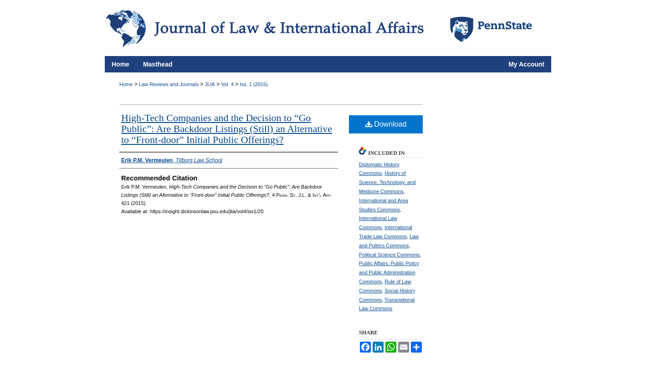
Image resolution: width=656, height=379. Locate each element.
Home (126, 84)
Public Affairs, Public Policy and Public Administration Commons (389, 272)
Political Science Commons (389, 254)
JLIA (210, 84)
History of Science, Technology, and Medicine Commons (387, 182)
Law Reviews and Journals (169, 84)
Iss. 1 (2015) (254, 84)
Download (386, 124)
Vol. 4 (227, 84)
